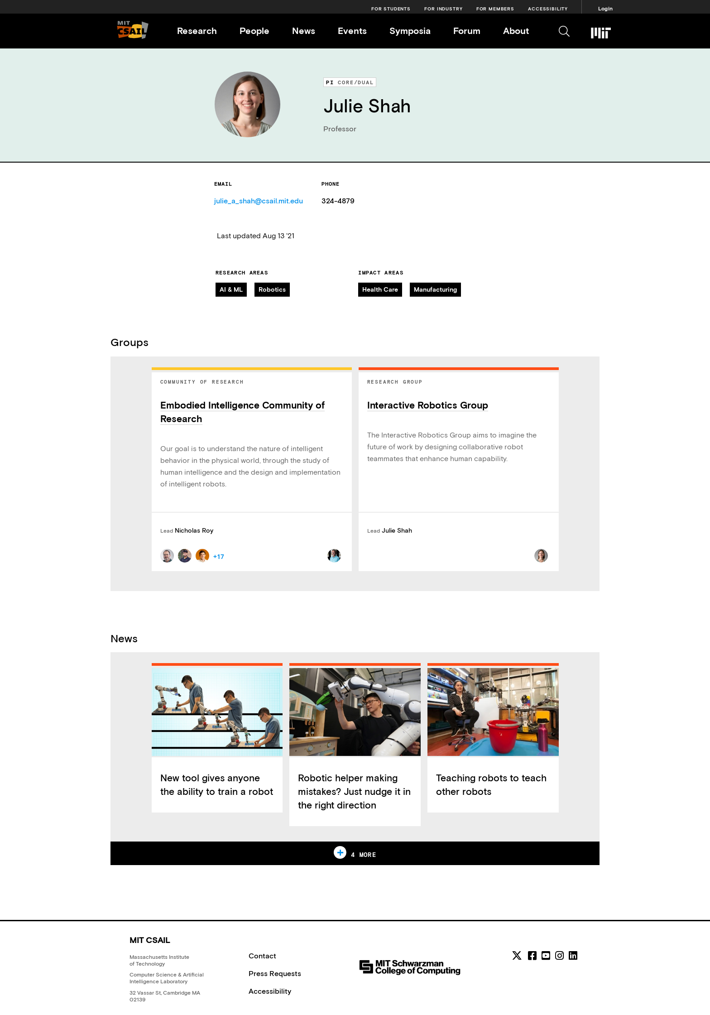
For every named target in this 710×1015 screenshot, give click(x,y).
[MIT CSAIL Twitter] (518, 957)
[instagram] (559, 956)
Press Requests (275, 973)
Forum (466, 30)
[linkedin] (573, 956)
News (303, 30)
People (254, 30)
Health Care (380, 289)
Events (352, 30)
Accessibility (548, 8)
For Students (391, 8)
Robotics (272, 289)
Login (605, 8)
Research (197, 30)
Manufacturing (435, 289)
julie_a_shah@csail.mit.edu (258, 201)
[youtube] (546, 956)
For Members (495, 8)
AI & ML (231, 289)
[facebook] (532, 956)
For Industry (443, 8)
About (516, 30)
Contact (262, 956)
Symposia (410, 30)
